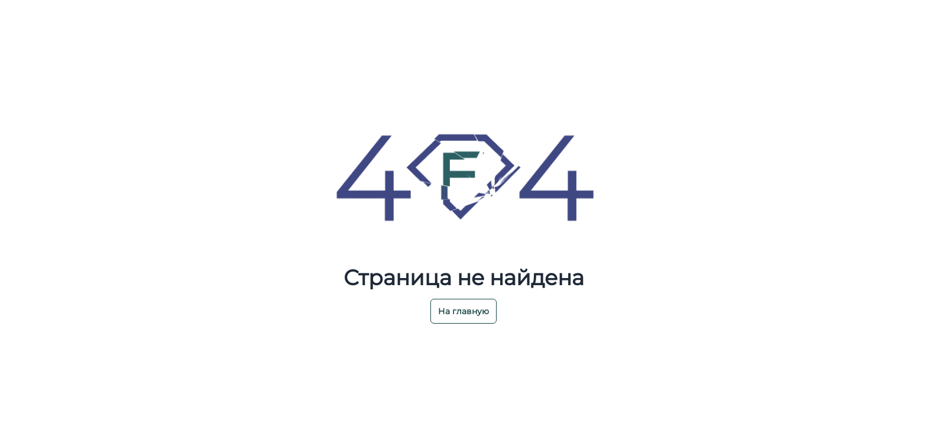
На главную (463, 311)
